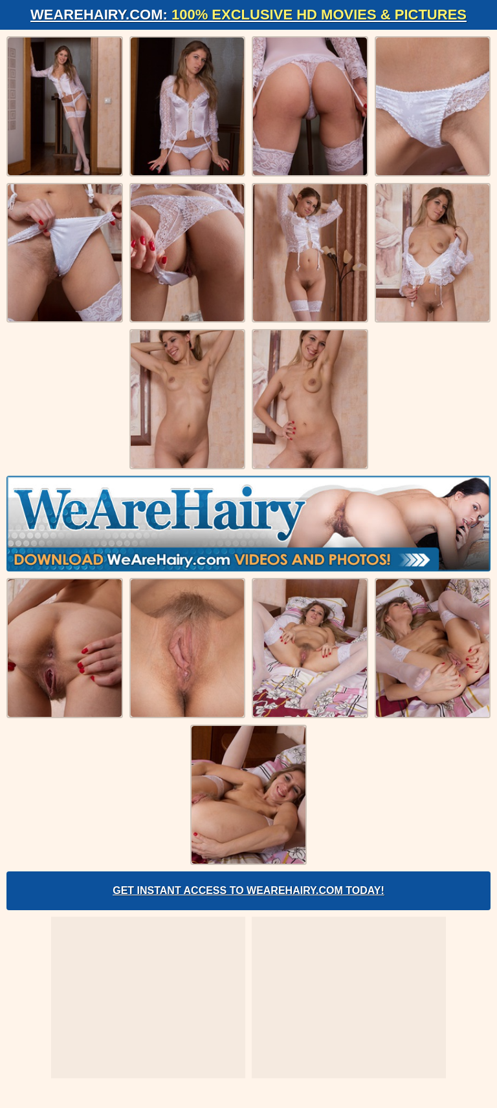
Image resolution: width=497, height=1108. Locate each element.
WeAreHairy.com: (248, 14)
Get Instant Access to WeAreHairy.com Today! (248, 890)
